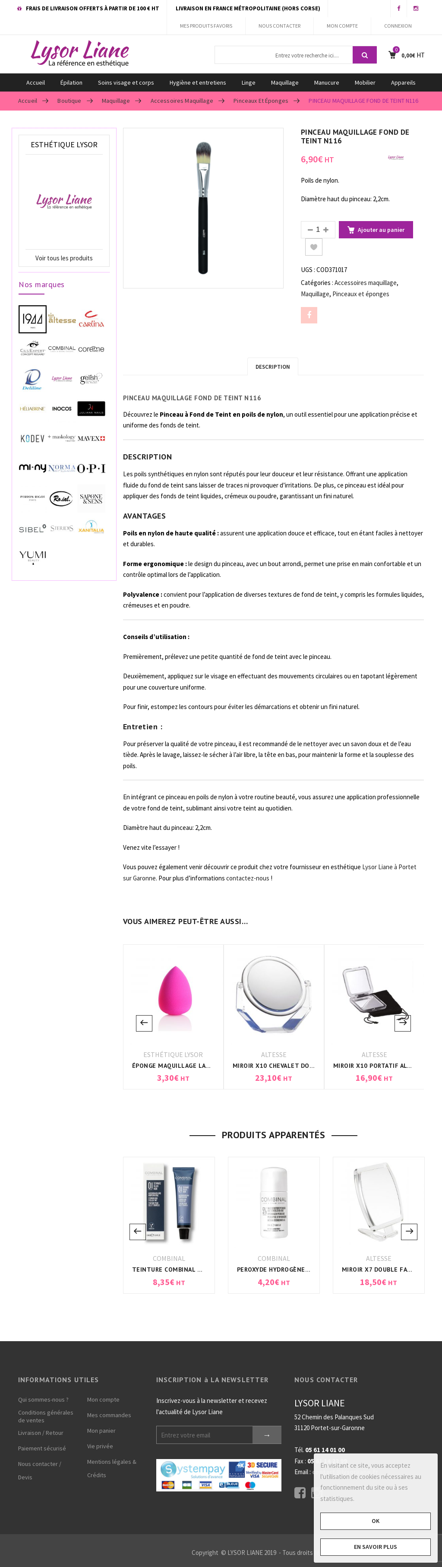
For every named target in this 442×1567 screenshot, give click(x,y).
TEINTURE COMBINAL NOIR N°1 (178, 1269)
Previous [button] (144, 1023)
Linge (249, 82)
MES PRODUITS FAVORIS (206, 25)
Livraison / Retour (40, 1433)
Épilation (71, 82)
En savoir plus (375, 1547)
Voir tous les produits (64, 258)
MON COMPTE (342, 25)
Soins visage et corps (126, 82)
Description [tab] (273, 366)
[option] (203, 208)
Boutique (69, 100)
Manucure (326, 82)
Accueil (35, 82)
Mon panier (101, 1430)
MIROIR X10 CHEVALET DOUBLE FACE (287, 1066)
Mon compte (103, 1399)
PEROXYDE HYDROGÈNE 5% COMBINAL (293, 1269)
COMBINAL (169, 1258)
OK (375, 1521)
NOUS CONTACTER (279, 25)
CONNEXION (398, 25)
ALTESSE (274, 1054)
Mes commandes (109, 1415)
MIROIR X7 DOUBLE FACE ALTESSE (392, 1269)
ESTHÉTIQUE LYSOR (173, 1054)
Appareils (403, 82)
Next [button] (403, 1023)
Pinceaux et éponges (261, 100)
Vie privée (100, 1446)
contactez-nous (247, 878)
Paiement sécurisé (42, 1448)
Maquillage (285, 82)
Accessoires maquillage (182, 100)
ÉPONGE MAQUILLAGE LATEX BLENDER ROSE (198, 1066)
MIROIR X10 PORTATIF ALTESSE (379, 1066)
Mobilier (365, 82)
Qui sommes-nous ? (43, 1399)
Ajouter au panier (381, 230)
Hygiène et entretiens (198, 82)
